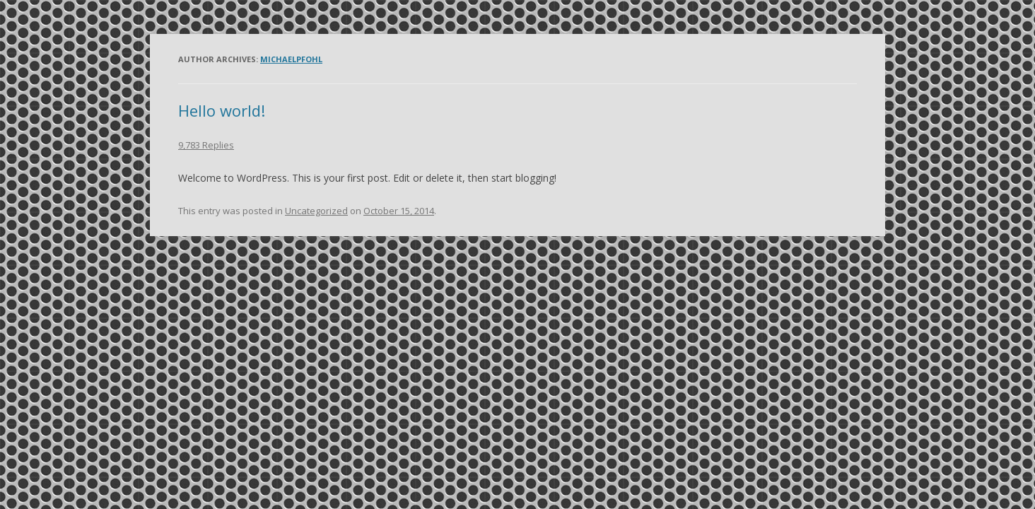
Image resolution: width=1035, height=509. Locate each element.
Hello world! (221, 110)
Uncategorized (316, 210)
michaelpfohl (291, 59)
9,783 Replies (206, 145)
